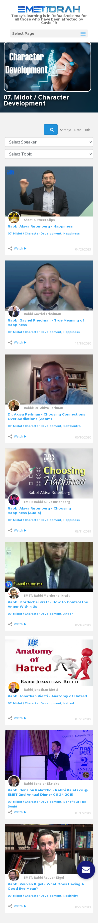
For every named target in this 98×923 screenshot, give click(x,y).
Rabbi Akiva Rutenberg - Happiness (40, 226)
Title (88, 130)
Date (77, 130)
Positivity (70, 896)
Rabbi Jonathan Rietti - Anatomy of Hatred (47, 696)
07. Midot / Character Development (34, 233)
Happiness (71, 233)
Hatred (68, 703)
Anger (68, 614)
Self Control (72, 426)
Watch (20, 248)
